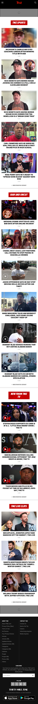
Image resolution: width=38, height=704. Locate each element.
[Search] (35, 2)
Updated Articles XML (8, 644)
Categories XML (6, 649)
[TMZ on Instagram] (24, 684)
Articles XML (5, 639)
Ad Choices (5, 631)
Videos (4, 661)
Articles (4, 636)
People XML (5, 656)
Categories (5, 646)
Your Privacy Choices (8, 634)
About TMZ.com (6, 623)
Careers (22, 629)
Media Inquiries (24, 634)
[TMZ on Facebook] (13, 684)
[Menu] (2, 2)
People (4, 654)
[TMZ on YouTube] (20, 684)
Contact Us (23, 623)
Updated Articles (6, 641)
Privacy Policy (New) (8, 626)
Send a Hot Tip (24, 626)
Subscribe (33, 675)
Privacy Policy (28, 669)
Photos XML (5, 659)
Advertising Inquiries (26, 631)
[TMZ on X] (17, 684)
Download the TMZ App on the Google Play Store (27, 698)
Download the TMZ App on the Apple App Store (11, 698)
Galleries (4, 651)
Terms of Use (6, 629)
